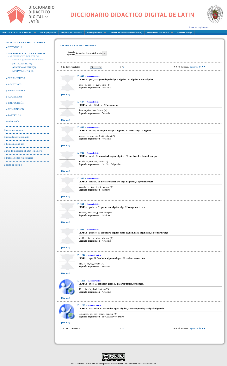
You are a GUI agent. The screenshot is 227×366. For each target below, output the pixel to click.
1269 (81, 305)
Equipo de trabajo (13, 164)
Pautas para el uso (15, 143)
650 (80, 127)
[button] (104, 53)
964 (80, 204)
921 (80, 152)
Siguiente (195, 67)
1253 (81, 280)
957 (80, 178)
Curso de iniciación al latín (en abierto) (23, 150)
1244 (81, 255)
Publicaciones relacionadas (19, 157)
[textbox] (88, 53)
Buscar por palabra (13, 129)
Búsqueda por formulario (16, 136)
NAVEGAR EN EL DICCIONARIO (25, 42)
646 (80, 76)
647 (80, 101)
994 (80, 229)
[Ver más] (65, 94)
